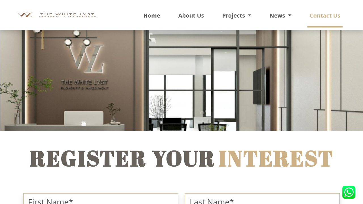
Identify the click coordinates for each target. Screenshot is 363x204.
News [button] (277, 15)
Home (151, 15)
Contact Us (325, 15)
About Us (191, 15)
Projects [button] (234, 15)
